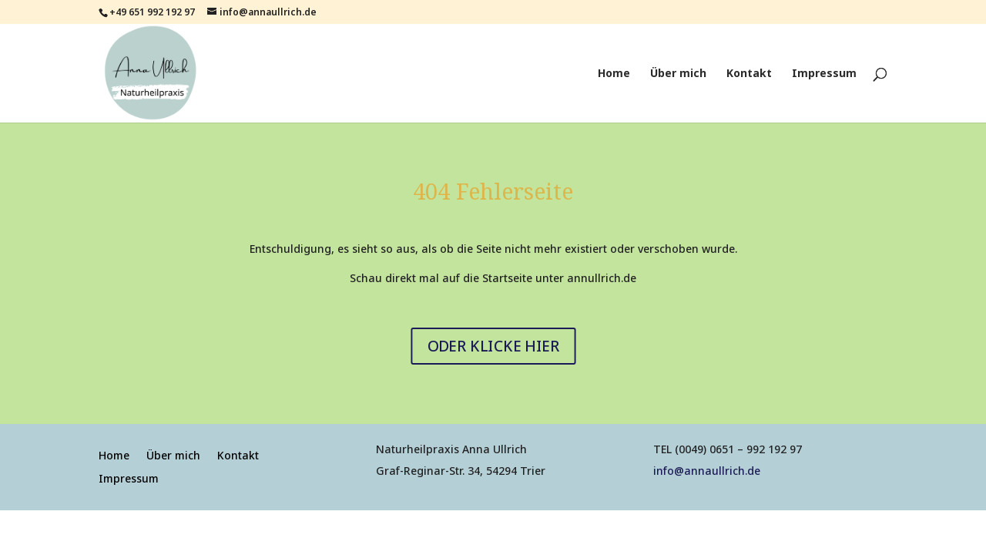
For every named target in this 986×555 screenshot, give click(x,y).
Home (614, 74)
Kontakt (749, 74)
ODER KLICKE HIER (493, 345)
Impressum (824, 74)
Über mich (678, 74)
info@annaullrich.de (706, 470)
